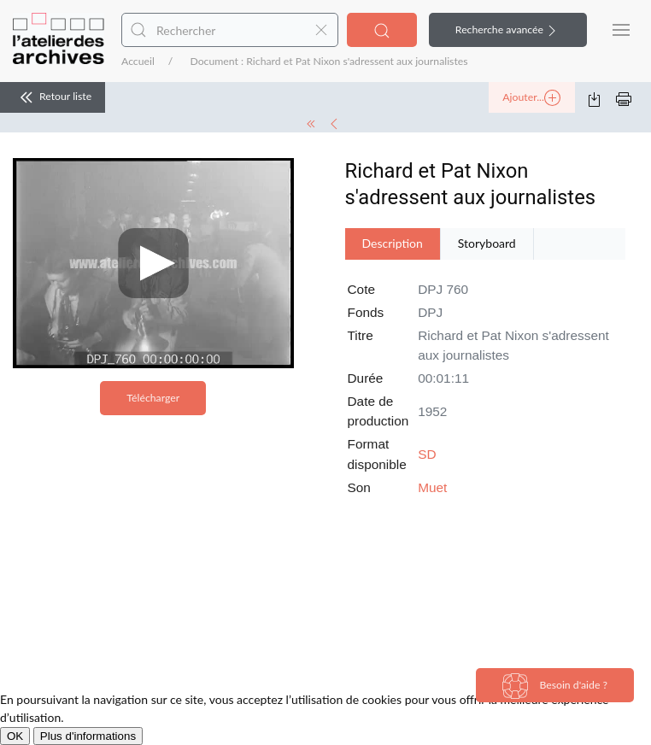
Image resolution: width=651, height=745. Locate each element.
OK (15, 736)
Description (392, 243)
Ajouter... (531, 98)
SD (427, 454)
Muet (432, 487)
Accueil (138, 61)
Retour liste (52, 97)
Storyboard (487, 243)
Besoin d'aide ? (554, 686)
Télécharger (152, 397)
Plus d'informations (88, 736)
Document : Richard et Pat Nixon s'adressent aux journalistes (328, 61)
